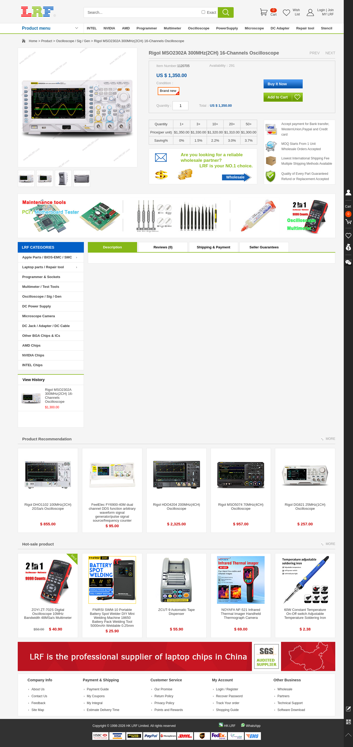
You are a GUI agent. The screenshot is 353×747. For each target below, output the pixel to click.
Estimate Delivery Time (103, 710)
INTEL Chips (32, 365)
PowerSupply (227, 28)
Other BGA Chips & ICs (41, 336)
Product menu (36, 28)
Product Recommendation (47, 439)
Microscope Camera (38, 316)
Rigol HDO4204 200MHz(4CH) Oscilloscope (176, 507)
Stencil (326, 28)
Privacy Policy (164, 703)
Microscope (254, 28)
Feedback (38, 703)
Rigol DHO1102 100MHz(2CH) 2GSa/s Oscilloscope (47, 507)
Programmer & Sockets (41, 277)
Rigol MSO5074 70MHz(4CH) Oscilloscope (240, 507)
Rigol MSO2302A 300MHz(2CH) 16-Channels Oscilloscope (59, 396)
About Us (37, 689)
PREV (315, 53)
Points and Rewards (169, 710)
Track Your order (227, 703)
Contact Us (39, 696)
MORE (330, 439)
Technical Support (290, 703)
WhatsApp (253, 726)
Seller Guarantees (264, 247)
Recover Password (229, 696)
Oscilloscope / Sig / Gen (73, 41)
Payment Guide (98, 689)
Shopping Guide (227, 710)
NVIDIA (109, 28)
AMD (126, 28)
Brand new (169, 92)
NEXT (330, 53)
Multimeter (172, 28)
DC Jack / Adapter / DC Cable (46, 326)
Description (112, 247)
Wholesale (235, 177)
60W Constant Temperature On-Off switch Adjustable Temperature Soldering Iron (305, 614)
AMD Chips (31, 345)
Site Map (37, 710)
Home (33, 41)
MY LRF (328, 14)
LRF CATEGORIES (38, 247)
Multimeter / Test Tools (40, 287)
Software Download (291, 710)
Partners (283, 696)
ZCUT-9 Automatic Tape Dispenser (176, 612)
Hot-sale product (38, 544)
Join (331, 10)
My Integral (94, 703)
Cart (273, 14)
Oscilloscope (198, 28)
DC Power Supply (36, 306)
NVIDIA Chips (33, 355)
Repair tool (305, 28)
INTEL (92, 28)
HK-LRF (229, 726)
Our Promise (163, 689)
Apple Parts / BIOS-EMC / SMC (47, 257)
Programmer (147, 28)
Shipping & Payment (213, 247)
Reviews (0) (163, 247)
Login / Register (227, 689)
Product (46, 41)
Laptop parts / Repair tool (43, 267)
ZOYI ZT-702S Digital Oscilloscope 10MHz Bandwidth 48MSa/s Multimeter (48, 614)
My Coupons (96, 696)
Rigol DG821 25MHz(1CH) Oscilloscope (305, 507)
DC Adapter (280, 28)
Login (321, 10)
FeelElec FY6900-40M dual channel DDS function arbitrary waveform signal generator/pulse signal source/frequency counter (112, 512)
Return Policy (164, 696)
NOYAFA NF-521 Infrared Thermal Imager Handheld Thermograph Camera (241, 614)
